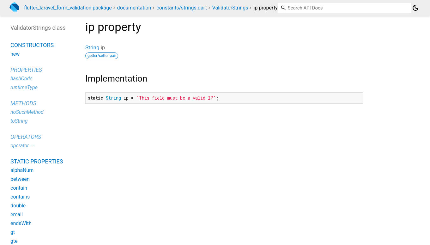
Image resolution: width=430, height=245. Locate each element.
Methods (23, 103)
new (15, 54)
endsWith (21, 223)
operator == (22, 146)
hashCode (21, 79)
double (18, 206)
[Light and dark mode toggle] (415, 8)
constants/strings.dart (181, 8)
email (16, 214)
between (20, 179)
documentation (134, 8)
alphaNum (21, 170)
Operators (25, 136)
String (92, 47)
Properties (26, 69)
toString (18, 121)
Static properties (36, 161)
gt (12, 232)
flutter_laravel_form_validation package (68, 8)
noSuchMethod (27, 112)
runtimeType (24, 87)
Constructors (32, 45)
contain (18, 188)
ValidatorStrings (230, 8)
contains (20, 197)
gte (14, 241)
